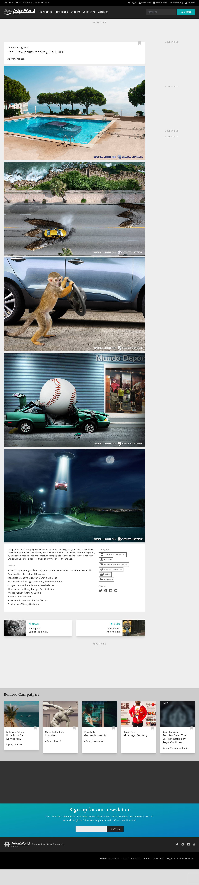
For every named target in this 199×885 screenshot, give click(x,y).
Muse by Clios (42, 2)
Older (115, 623)
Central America (111, 569)
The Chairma (112, 631)
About (147, 858)
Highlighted (45, 11)
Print (105, 574)
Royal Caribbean (170, 732)
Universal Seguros (17, 47)
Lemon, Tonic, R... (39, 631)
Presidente (89, 732)
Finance (106, 579)
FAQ (125, 858)
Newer (34, 623)
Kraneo (20, 58)
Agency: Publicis (14, 744)
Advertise (158, 858)
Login (132, 2)
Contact (135, 858)
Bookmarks (160, 2)
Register (145, 2)
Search (186, 11)
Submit (190, 2)
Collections (89, 11)
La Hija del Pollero (15, 732)
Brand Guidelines (184, 858)
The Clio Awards (24, 2)
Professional (62, 11)
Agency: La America (94, 741)
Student (75, 11)
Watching (176, 2)
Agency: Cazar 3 (53, 741)
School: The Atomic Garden (175, 748)
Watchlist (103, 11)
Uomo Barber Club (54, 732)
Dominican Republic (113, 564)
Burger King (129, 732)
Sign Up (115, 828)
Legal (169, 858)
